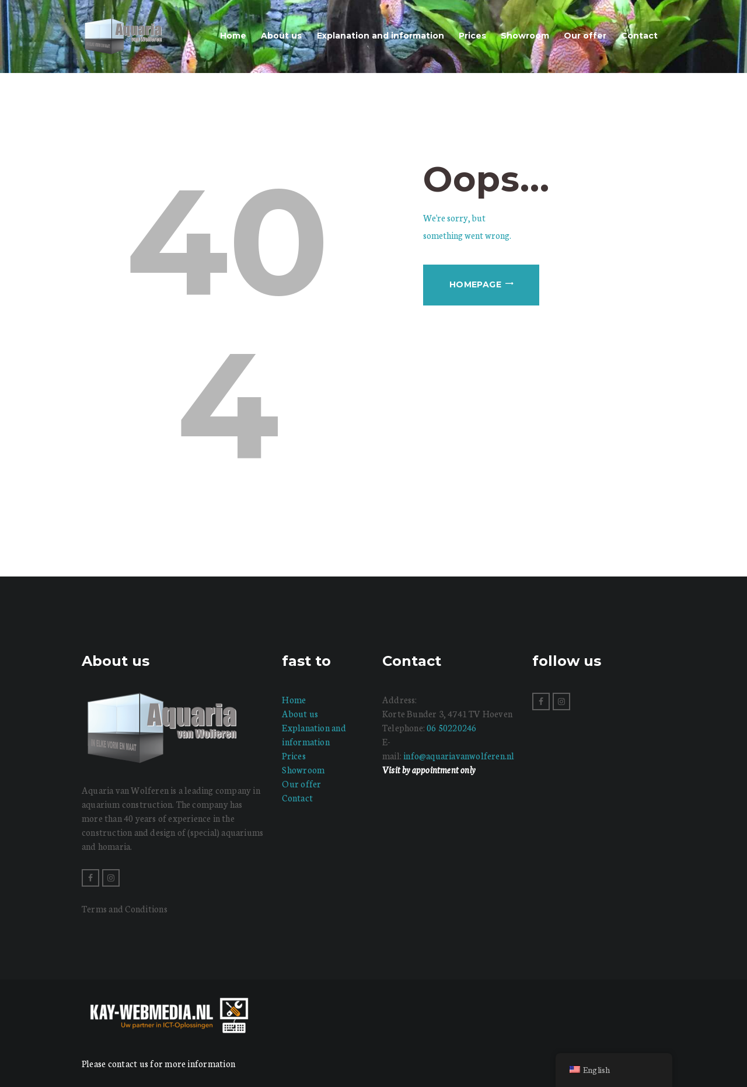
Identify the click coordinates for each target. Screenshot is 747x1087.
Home (294, 699)
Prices (293, 755)
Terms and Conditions (124, 908)
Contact (297, 797)
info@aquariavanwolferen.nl (458, 755)
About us (300, 713)
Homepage (475, 284)
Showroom (303, 769)
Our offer (301, 783)
